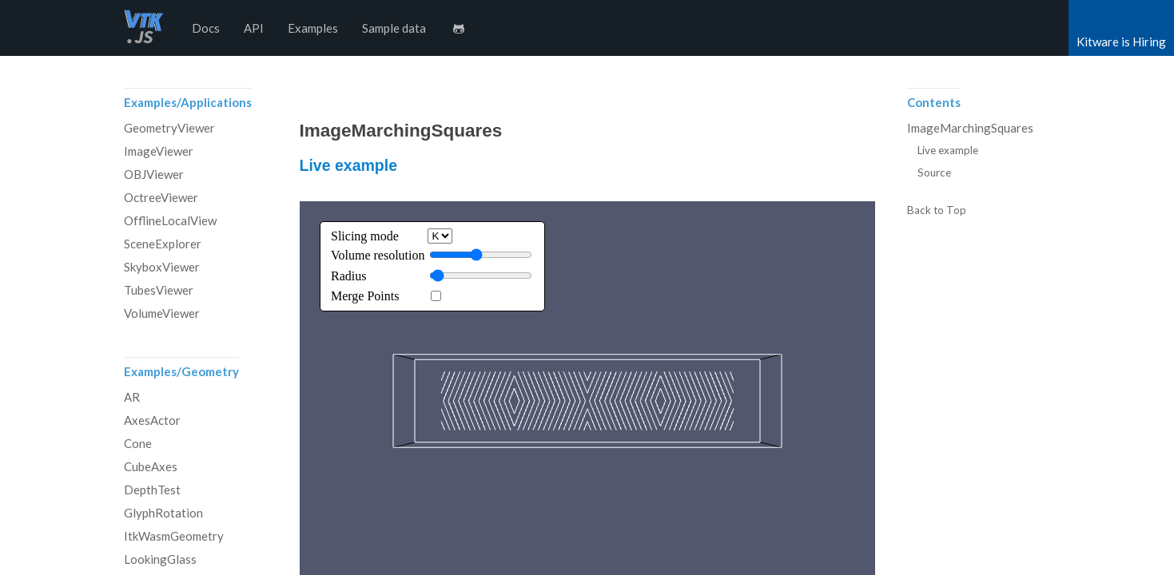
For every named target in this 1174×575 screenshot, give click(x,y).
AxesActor (152, 420)
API (254, 28)
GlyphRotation (163, 513)
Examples (313, 28)
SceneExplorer (162, 243)
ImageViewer (158, 151)
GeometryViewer (169, 128)
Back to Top (936, 210)
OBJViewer (154, 174)
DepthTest (152, 489)
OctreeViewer (161, 197)
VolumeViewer (162, 313)
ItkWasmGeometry (174, 536)
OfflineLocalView (170, 220)
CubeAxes (150, 466)
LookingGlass (160, 559)
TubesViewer (158, 290)
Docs (206, 28)
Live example (348, 165)
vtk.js (144, 28)
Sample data (394, 28)
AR (132, 397)
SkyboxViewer (162, 267)
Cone (138, 443)
